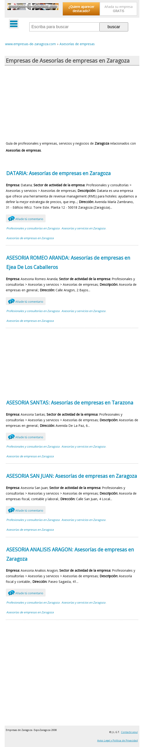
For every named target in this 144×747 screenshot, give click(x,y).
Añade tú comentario (25, 218)
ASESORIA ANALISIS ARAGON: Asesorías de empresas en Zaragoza (70, 554)
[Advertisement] (72, 102)
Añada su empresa (118, 8)
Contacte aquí (129, 732)
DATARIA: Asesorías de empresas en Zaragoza (58, 173)
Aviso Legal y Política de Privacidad (117, 740)
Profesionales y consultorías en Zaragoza (33, 228)
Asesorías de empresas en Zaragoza (30, 238)
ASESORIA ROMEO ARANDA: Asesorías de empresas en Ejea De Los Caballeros (68, 262)
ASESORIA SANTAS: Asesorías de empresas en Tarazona (69, 402)
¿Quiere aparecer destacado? (81, 8)
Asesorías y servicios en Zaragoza (83, 228)
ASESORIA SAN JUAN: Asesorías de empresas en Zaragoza (71, 476)
